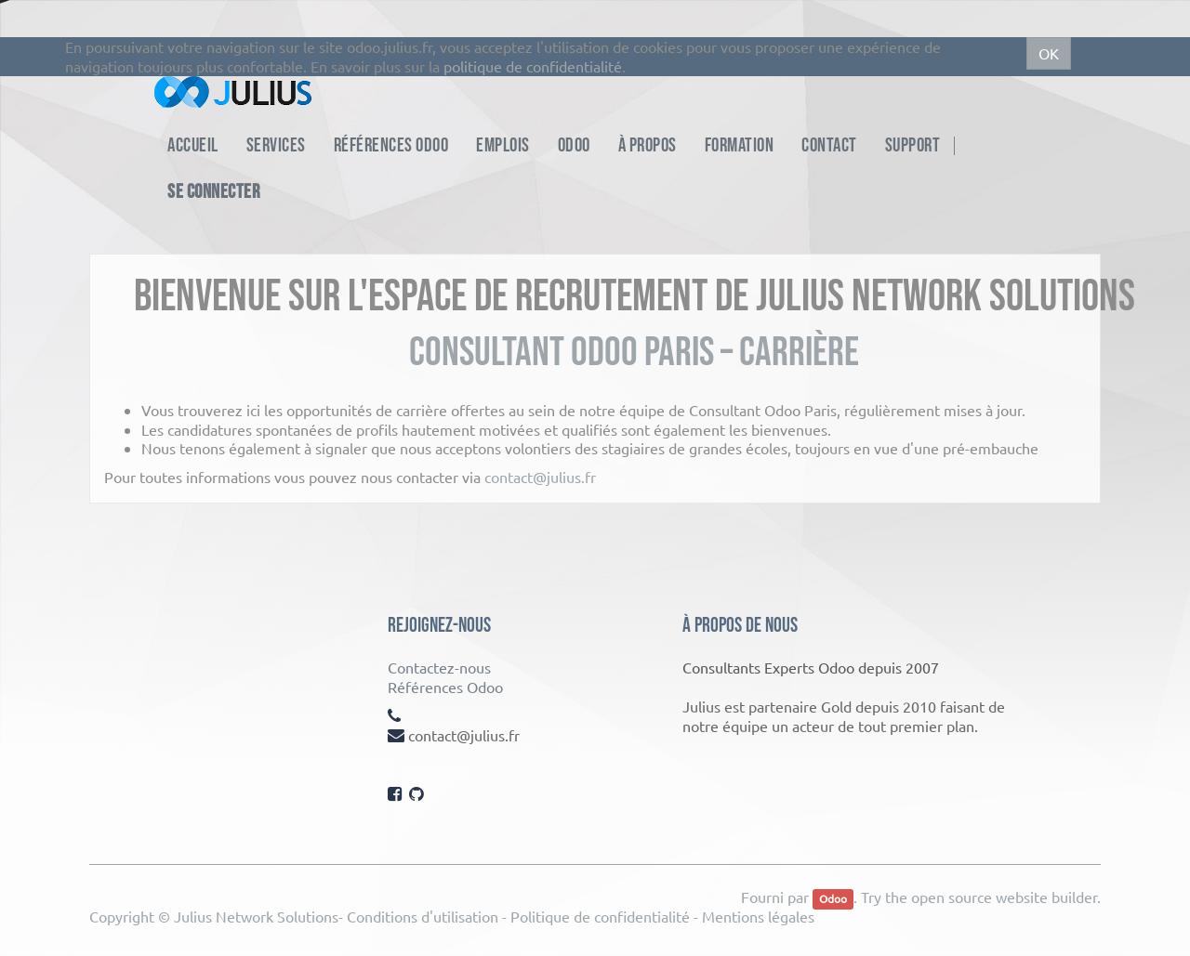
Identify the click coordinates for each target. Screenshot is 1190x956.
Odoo (833, 898)
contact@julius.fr (540, 476)
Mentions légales (758, 916)
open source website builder (1004, 896)
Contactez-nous (439, 667)
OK (1048, 53)
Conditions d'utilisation (422, 916)
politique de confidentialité (532, 66)
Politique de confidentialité (600, 916)
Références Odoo (445, 686)
